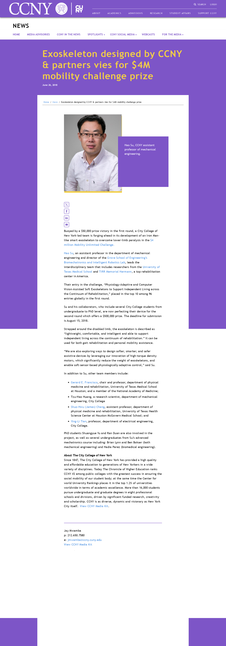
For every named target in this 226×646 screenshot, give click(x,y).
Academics (114, 13)
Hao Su (68, 253)
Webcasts (148, 34)
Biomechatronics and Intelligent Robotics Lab (94, 262)
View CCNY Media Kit (94, 506)
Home (16, 34)
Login (213, 4)
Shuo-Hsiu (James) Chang (87, 407)
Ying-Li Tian (78, 421)
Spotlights (95, 34)
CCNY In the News (68, 34)
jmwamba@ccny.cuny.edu (85, 540)
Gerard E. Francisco (84, 382)
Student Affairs (180, 13)
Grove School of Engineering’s (127, 258)
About (96, 13)
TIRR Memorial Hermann (115, 271)
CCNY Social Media (122, 34)
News (55, 102)
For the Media (171, 34)
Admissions (135, 13)
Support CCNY (207, 13)
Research (156, 13)
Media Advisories (38, 34)
